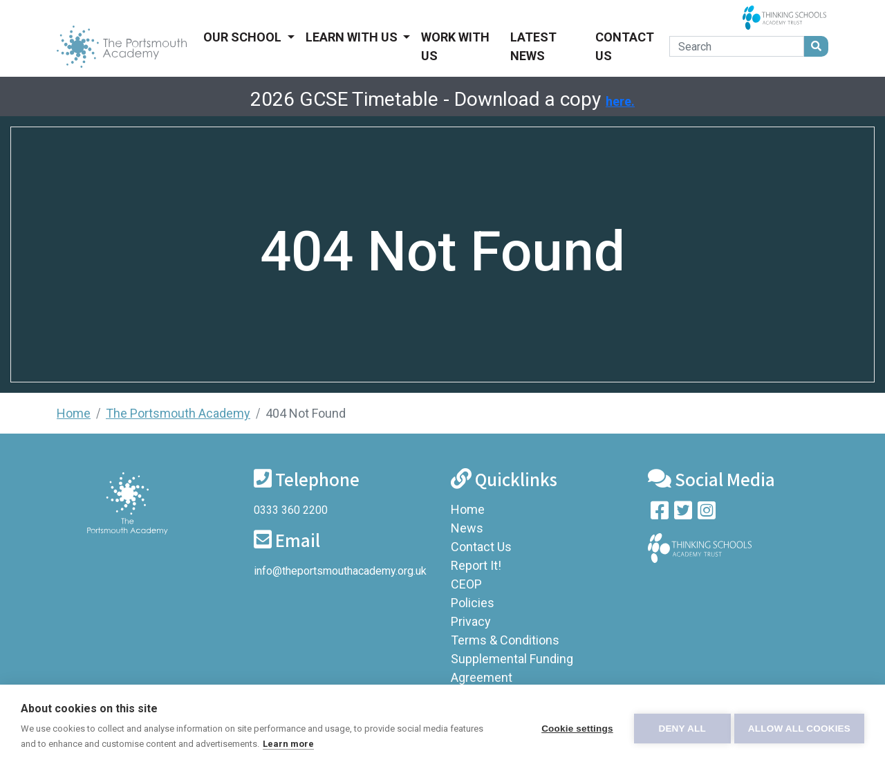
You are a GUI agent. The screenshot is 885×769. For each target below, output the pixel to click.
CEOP (466, 584)
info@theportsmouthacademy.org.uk (340, 570)
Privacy (471, 621)
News (467, 528)
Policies (472, 602)
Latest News (533, 46)
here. (620, 101)
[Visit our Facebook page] (660, 513)
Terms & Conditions (505, 640)
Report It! (476, 565)
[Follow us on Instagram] (707, 513)
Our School (243, 37)
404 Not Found (306, 413)
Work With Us (455, 46)
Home (74, 413)
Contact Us (624, 46)
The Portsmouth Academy (178, 413)
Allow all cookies (799, 727)
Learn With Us (353, 37)
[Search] (736, 46)
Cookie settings (574, 727)
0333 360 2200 (291, 510)
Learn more (288, 744)
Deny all (678, 727)
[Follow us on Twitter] (683, 513)
